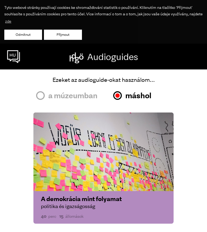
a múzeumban (73, 95)
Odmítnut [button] (23, 35)
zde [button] (8, 21)
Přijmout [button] (63, 35)
